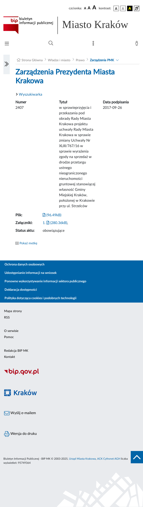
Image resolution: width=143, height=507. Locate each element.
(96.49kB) (52, 215)
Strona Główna (32, 60)
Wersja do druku (20, 434)
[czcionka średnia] (89, 8)
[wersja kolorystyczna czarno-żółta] (130, 8)
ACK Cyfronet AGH (108, 458)
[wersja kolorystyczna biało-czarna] (123, 8)
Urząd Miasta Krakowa (82, 458)
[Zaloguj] (138, 44)
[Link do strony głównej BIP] (71, 25)
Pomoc (9, 337)
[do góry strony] (137, 457)
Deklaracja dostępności (21, 289)
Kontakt (9, 357)
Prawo (80, 60)
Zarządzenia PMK (102, 60)
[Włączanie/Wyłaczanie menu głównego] (6, 44)
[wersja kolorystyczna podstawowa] (116, 8)
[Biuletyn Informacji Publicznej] (71, 374)
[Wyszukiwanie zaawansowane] (51, 43)
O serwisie (11, 331)
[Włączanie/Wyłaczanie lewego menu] (6, 64)
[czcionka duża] (95, 8)
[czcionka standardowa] (85, 8)
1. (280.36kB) (55, 223)
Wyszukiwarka (30, 94)
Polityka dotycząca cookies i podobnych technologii (40, 298)
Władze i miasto (59, 60)
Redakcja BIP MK (16, 350)
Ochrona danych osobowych (24, 264)
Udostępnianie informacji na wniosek (31, 273)
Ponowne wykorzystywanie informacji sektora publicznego (45, 281)
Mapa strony (13, 311)
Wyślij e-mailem (20, 413)
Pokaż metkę (28, 243)
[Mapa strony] (94, 44)
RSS (7, 317)
